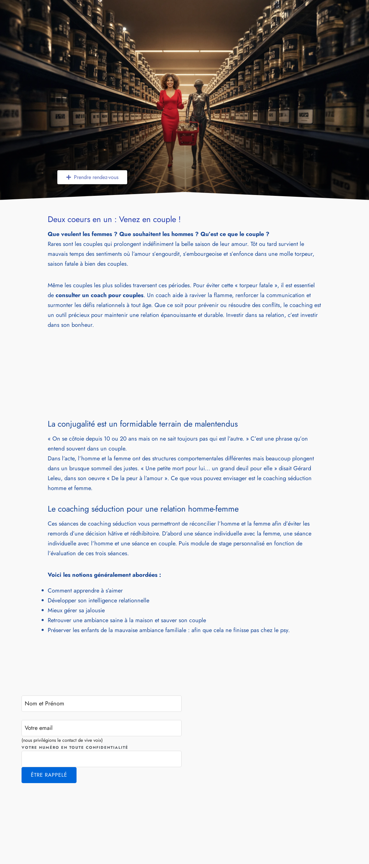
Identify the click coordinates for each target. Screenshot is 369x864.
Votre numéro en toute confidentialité (75, 747)
